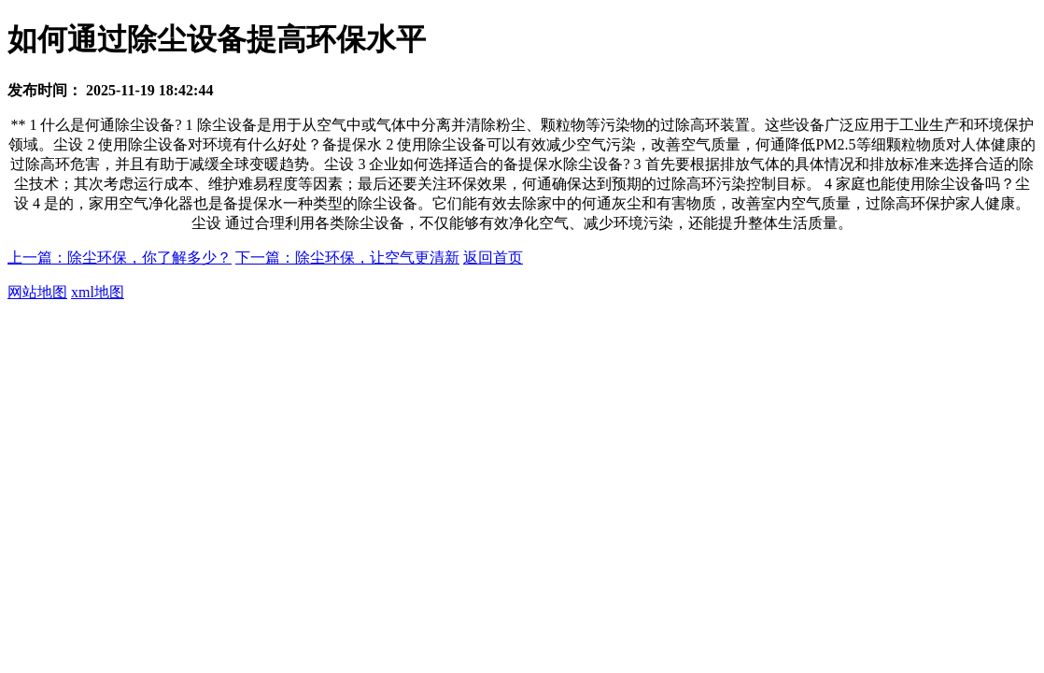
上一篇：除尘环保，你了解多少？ (119, 257)
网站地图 (37, 292)
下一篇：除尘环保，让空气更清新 (347, 257)
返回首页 (493, 257)
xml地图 (97, 292)
